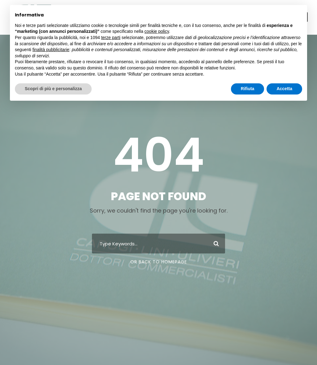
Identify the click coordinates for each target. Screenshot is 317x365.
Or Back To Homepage (158, 262)
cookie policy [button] (157, 31)
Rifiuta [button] (247, 88)
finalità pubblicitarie (51, 49)
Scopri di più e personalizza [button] (53, 88)
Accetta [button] (284, 88)
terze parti (110, 37)
